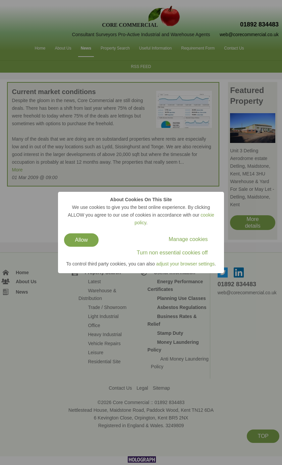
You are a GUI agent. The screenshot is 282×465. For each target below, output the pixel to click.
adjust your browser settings (185, 263)
